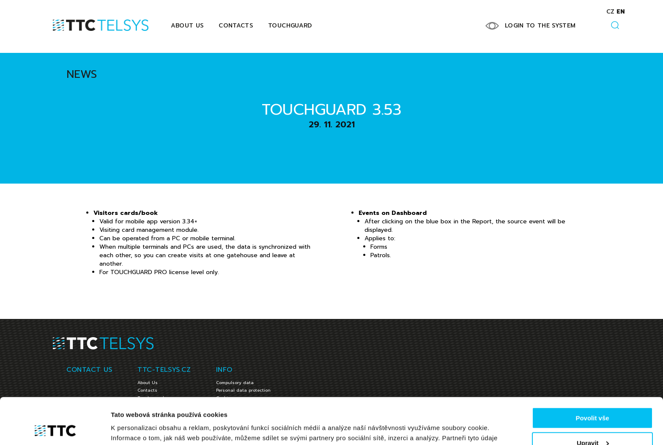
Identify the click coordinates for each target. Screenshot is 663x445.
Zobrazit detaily (134, 427)
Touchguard (290, 25)
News (81, 74)
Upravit (593, 399)
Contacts (236, 25)
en (620, 11)
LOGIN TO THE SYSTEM (540, 25)
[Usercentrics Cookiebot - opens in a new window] (55, 428)
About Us (187, 25)
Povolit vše (592, 374)
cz (610, 11)
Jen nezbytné (592, 424)
